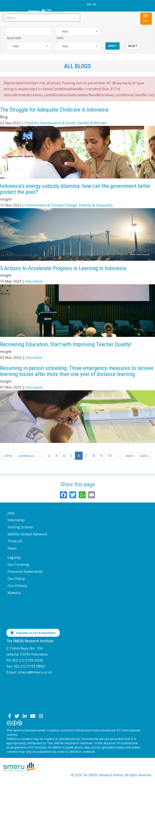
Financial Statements (25, 571)
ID (94, 4)
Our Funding (18, 564)
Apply (112, 46)
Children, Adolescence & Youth (49, 122)
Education (33, 281)
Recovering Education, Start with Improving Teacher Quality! (66, 344)
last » (144, 455)
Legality (14, 557)
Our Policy (16, 578)
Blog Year (14, 38)
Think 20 (14, 541)
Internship (16, 519)
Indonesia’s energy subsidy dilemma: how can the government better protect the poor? (75, 189)
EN (89, 4)
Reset (132, 46)
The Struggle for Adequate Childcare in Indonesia (54, 109)
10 (110, 455)
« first (7, 455)
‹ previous (26, 455)
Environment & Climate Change (51, 205)
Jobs (11, 512)
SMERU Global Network (27, 534)
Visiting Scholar (20, 527)
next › (130, 455)
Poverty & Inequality (96, 205)
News (12, 548)
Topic (60, 38)
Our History (17, 585)
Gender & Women (92, 122)
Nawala (13, 592)
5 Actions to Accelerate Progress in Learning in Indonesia (63, 268)
